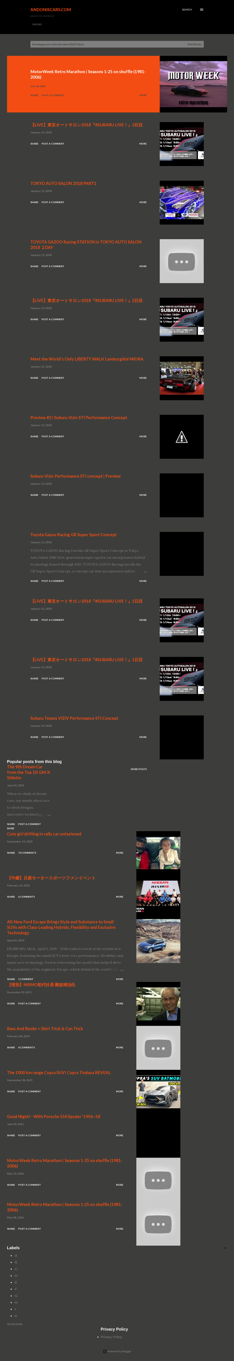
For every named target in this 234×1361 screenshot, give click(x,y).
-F (15, 1289)
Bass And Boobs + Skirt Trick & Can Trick (45, 1028)
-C (16, 1269)
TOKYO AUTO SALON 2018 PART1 (63, 183)
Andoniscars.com (50, 9)
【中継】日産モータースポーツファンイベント (51, 877)
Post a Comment (53, 95)
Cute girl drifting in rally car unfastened (44, 833)
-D (16, 1276)
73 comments (27, 852)
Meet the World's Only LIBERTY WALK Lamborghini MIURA (86, 358)
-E (15, 1282)
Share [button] (34, 95)
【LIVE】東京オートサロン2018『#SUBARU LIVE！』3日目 (86, 124)
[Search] (187, 10)
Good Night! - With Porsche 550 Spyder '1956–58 (53, 1116)
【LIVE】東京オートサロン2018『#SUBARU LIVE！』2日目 (86, 300)
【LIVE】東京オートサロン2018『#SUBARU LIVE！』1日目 (86, 601)
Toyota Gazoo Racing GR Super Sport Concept (73, 534)
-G (16, 1296)
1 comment (25, 979)
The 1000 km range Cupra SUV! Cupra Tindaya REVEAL (59, 1072)
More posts (139, 769)
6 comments (26, 896)
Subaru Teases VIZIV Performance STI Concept (74, 718)
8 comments (26, 1047)
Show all (195, 44)
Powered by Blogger (117, 1351)
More (143, 95)
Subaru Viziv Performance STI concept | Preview (75, 476)
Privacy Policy (111, 1337)
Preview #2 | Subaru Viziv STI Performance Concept (78, 417)
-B (15, 1262)
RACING (37, 24)
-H (16, 1302)
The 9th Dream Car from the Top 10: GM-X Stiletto (28, 772)
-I (15, 1309)
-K (15, 1316)
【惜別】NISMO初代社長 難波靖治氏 (41, 984)
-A (15, 1255)
